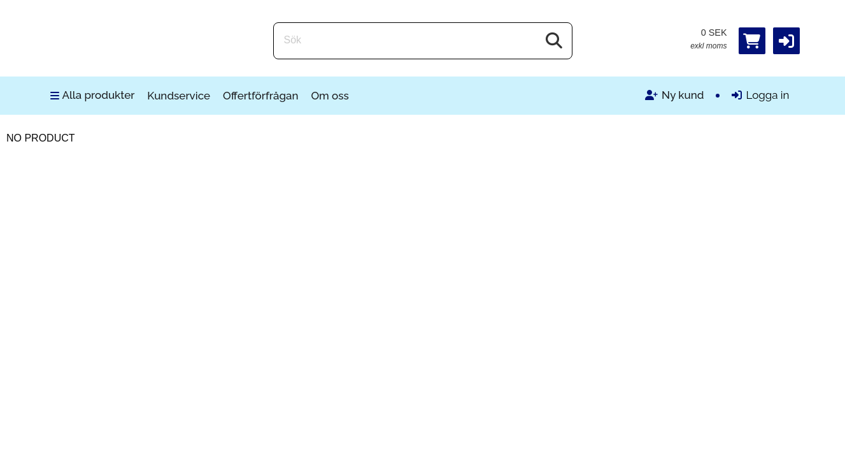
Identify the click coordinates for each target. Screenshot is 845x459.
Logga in (760, 95)
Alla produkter (92, 95)
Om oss (329, 95)
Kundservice (178, 95)
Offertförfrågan (260, 95)
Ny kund (674, 95)
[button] (786, 40)
